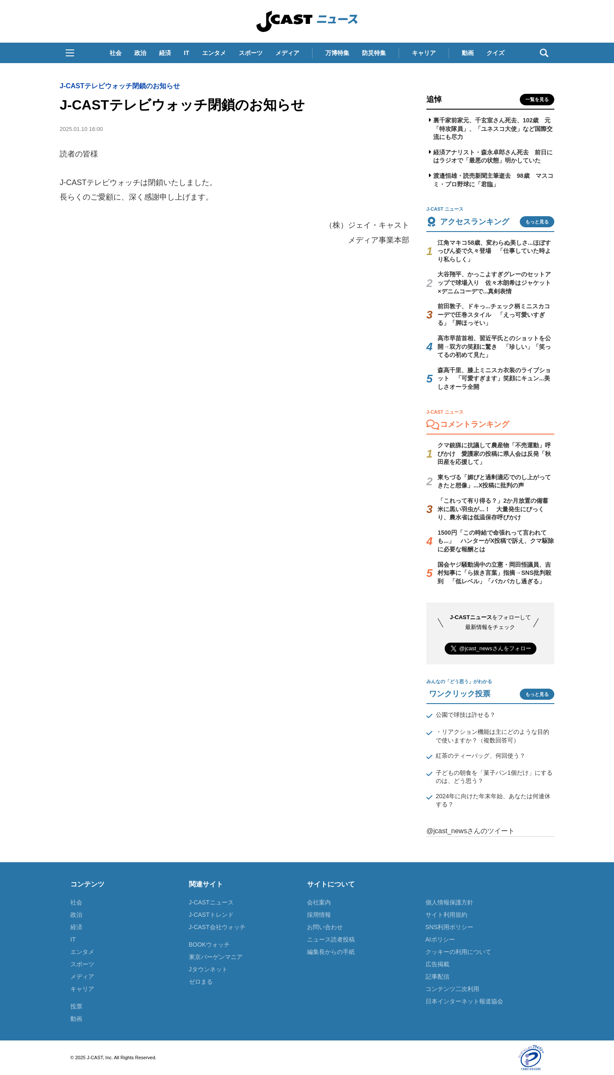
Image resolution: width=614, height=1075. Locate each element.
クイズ (495, 52)
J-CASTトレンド (211, 914)
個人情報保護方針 (449, 902)
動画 (468, 52)
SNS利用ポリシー (450, 927)
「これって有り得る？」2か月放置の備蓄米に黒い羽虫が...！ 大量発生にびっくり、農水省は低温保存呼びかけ (492, 509)
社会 (116, 52)
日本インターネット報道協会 (464, 1001)
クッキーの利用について (458, 951)
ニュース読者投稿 (331, 939)
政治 (140, 52)
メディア (287, 52)
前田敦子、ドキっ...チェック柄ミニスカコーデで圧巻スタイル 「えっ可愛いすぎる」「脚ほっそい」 (493, 314)
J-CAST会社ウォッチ (217, 927)
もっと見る (537, 221)
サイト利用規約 (446, 914)
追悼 (434, 99)
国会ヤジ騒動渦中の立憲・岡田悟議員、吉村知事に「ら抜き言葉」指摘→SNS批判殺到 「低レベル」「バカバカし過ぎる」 (494, 573)
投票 (76, 1006)
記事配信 (437, 976)
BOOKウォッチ (209, 944)
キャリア (424, 52)
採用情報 (319, 914)
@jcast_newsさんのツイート (470, 831)
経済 (165, 52)
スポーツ (251, 52)
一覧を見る (537, 99)
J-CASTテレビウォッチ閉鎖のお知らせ (120, 86)
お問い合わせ (325, 927)
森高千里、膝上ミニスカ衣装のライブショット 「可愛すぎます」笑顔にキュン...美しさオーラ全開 (494, 378)
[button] (70, 53)
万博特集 (337, 52)
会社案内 (319, 902)
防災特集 (374, 52)
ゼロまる (201, 981)
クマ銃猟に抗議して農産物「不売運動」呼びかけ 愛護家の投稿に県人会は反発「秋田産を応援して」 (494, 453)
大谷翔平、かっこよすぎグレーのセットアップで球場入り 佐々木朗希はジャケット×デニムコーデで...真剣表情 (494, 282)
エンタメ (214, 52)
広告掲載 (437, 964)
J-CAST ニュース (307, 21)
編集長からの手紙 (331, 951)
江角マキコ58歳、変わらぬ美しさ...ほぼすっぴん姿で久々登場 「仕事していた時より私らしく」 (494, 251)
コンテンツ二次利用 (452, 988)
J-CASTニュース (211, 902)
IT (186, 52)
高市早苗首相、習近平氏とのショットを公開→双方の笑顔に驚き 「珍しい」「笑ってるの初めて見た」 (494, 346)
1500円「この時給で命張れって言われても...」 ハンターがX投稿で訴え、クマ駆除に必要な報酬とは (495, 541)
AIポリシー (440, 939)
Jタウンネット (208, 969)
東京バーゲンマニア (216, 956)
